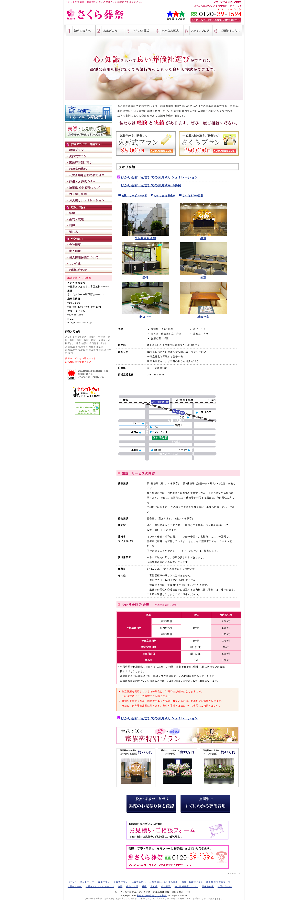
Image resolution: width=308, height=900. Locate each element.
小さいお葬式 (139, 30)
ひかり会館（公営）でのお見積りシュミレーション (159, 177)
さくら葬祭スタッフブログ (198, 30)
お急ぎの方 (110, 30)
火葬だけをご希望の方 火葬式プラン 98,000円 (146, 143)
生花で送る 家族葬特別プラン (177, 735)
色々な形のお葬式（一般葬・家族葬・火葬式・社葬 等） (168, 30)
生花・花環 (76, 219)
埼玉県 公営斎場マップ (84, 187)
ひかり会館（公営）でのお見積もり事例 (151, 185)
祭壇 (72, 213)
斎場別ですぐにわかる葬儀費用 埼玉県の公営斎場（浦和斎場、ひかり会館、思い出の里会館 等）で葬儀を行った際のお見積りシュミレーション (88, 113)
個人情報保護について (84, 257)
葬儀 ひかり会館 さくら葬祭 (152, 895)
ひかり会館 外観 (145, 238)
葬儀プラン (76, 150)
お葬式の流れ (78, 168)
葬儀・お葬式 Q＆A (82, 181)
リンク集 (75, 263)
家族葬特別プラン (81, 162)
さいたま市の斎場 (192, 195)
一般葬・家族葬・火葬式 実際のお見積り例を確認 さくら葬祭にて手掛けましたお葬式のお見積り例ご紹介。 (88, 130)
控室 (203, 277)
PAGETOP (234, 873)
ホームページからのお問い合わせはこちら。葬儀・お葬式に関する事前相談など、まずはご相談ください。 (215, 20)
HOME (72, 882)
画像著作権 (208, 886)
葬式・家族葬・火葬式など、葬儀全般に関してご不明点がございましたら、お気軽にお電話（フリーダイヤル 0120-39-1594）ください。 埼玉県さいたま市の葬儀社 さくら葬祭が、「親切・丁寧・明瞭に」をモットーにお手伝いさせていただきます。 (177, 857)
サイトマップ (87, 882)
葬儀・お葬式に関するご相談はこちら (227, 30)
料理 (72, 225)
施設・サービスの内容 (134, 195)
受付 (145, 277)
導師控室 (203, 316)
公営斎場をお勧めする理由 (86, 175)
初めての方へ (81, 30)
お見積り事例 (78, 194)
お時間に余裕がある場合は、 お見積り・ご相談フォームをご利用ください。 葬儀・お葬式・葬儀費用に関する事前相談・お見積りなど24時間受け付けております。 (177, 830)
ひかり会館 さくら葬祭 (96, 14)
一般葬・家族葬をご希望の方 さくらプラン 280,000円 (209, 143)
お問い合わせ (78, 269)
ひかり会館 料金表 (164, 195)
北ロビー (145, 316)
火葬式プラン (78, 156)
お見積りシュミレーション (86, 200)
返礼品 (73, 232)
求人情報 (75, 251)
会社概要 (75, 244)
